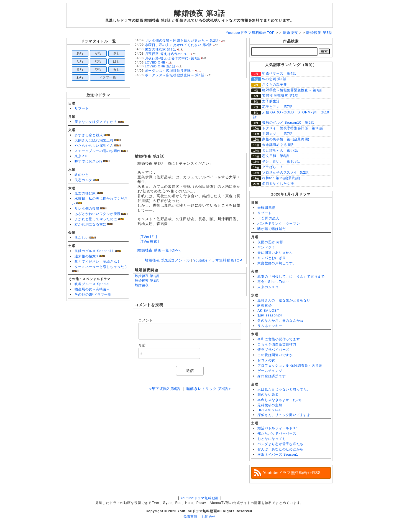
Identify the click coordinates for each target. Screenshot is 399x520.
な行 (98, 61)
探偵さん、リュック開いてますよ (284, 415)
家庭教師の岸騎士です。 (276, 263)
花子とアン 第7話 (277, 107)
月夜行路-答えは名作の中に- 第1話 (172, 58)
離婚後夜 (142, 285)
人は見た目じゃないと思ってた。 (284, 389)
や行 (98, 69)
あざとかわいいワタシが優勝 (98, 214)
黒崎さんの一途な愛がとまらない (284, 300)
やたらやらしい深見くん (94, 146)
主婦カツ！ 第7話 (277, 134)
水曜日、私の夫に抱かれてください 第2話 (178, 45)
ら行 (116, 69)
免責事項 (190, 517)
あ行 (80, 53)
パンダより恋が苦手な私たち (280, 444)
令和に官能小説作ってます (278, 339)
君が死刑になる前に (90, 224)
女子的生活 (271, 101)
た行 (80, 61)
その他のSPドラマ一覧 (93, 294)
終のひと (82, 175)
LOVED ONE (155, 62)
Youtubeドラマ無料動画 (199, 498)
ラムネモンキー (269, 326)
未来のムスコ (268, 287)
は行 (116, 61)
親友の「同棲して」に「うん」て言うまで (291, 276)
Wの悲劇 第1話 (274, 79)
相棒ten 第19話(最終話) (281, 178)
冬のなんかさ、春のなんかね (280, 321)
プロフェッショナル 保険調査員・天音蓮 (289, 365)
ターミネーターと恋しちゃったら (101, 267)
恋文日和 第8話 (275, 156)
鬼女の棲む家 (85, 193)
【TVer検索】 (149, 241)
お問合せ (208, 517)
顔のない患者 (268, 395)
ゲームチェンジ (269, 371)
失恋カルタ (83, 180)
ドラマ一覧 (107, 77)
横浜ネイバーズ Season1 (277, 454)
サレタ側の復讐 (87, 208)
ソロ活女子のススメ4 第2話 (285, 172)
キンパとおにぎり (271, 258)
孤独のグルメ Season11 (94, 251)
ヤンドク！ (266, 247)
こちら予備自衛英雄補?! (276, 344)
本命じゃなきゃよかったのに (280, 400)
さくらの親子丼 (274, 85)
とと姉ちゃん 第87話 (280, 150)
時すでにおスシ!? (89, 161)
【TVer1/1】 (148, 237)
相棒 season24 (269, 315)
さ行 (116, 53)
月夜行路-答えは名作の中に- (167, 53)
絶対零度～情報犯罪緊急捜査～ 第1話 (292, 90)
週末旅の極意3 (86, 256)
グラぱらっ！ (272, 167)
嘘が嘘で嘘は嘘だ (271, 229)
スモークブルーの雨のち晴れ (98, 151)
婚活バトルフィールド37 (277, 428)
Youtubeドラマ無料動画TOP (217, 260)
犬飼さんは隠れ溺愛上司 (94, 140)
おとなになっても (271, 439)
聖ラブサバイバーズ (273, 350)
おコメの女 (266, 360)
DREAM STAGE (270, 410)
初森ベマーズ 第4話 (279, 73)
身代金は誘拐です (271, 376)
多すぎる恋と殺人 (89, 135)
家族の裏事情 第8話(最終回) (285, 139)
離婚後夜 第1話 (147, 280)
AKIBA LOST (268, 311)
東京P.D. (82, 156)
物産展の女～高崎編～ (92, 289)
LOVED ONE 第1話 (160, 66)
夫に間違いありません (275, 253)
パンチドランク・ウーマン (278, 223)
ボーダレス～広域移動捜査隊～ (170, 70)
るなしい (82, 238)
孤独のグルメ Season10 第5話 (288, 123)
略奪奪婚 (264, 306)
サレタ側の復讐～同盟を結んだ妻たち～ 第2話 (182, 40)
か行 (98, 53)
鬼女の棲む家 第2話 (160, 49)
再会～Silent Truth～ (274, 282)
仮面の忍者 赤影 (270, 242)
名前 (142, 345)
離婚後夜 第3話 (199, 13)
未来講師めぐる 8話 (278, 145)
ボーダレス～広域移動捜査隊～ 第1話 (174, 75)
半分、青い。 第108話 (281, 161)
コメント (146, 320)
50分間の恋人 (268, 218)
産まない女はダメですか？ (96, 122)
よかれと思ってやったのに (96, 219)
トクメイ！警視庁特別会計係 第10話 (292, 128)
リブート (82, 108)
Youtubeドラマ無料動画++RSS (292, 472)
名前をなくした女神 (278, 184)
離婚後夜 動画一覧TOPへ (159, 250)
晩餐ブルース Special (92, 284)
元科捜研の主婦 (269, 405)
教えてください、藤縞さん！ (98, 261)
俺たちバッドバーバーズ (276, 433)
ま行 (80, 69)
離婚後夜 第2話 (147, 276)
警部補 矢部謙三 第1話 (280, 96)
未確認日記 (266, 208)
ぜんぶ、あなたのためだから (280, 449)
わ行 (80, 77)
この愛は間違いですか (275, 355)
